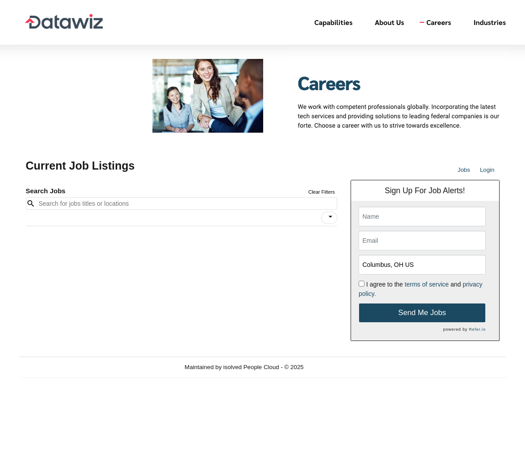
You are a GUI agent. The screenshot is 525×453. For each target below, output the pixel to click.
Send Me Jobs (422, 312)
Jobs (464, 169)
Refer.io (477, 329)
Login (487, 169)
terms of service (427, 284)
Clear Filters (321, 192)
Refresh (329, 367)
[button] (329, 218)
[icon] (330, 216)
